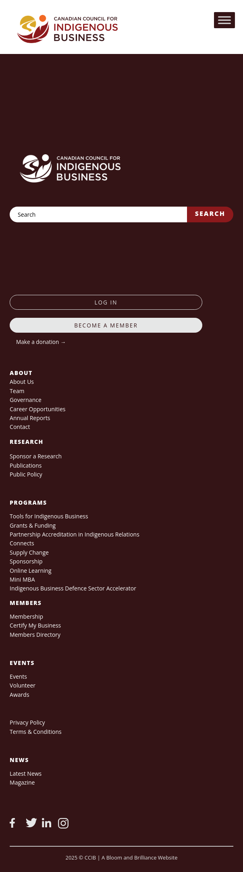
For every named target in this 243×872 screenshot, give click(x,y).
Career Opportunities (37, 409)
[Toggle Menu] (224, 20)
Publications (26, 465)
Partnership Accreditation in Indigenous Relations (74, 534)
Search (210, 213)
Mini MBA (22, 579)
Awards (19, 694)
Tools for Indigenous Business (49, 516)
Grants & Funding (33, 525)
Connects (22, 543)
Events (18, 676)
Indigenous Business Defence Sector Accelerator (73, 588)
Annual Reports (30, 418)
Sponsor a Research (36, 456)
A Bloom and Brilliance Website (139, 857)
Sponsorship (26, 561)
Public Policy (26, 474)
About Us (22, 381)
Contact (20, 427)
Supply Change (29, 552)
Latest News (26, 773)
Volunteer (22, 685)
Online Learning (31, 570)
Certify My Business (35, 625)
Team (17, 391)
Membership (26, 616)
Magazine (22, 782)
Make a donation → (41, 342)
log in (105, 302)
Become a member (106, 325)
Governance (26, 400)
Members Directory (35, 634)
